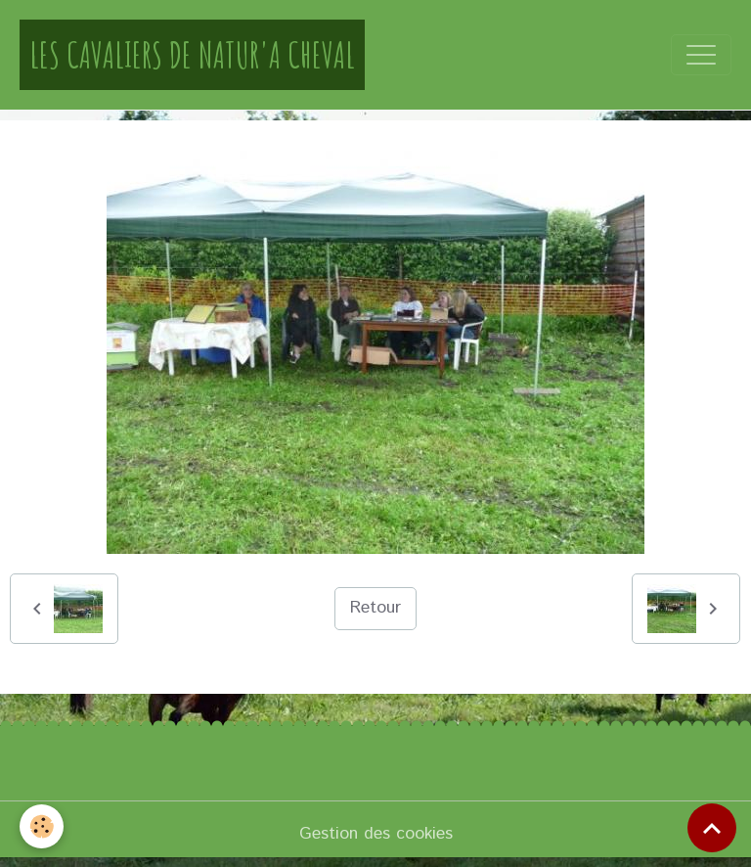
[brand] (192, 55)
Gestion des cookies (376, 833)
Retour (375, 607)
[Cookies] (42, 826)
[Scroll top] (711, 827)
